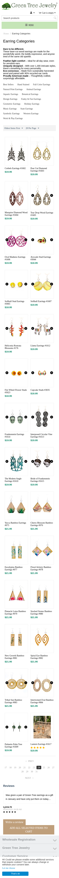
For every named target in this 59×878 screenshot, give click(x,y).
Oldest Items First (13, 128)
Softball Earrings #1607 (41, 301)
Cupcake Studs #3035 (40, 390)
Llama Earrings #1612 (40, 345)
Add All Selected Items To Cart (29, 829)
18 (10, 767)
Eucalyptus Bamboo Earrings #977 (13, 568)
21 (24, 767)
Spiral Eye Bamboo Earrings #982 (39, 656)
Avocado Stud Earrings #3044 (41, 258)
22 (29, 767)
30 (32, 771)
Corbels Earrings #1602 (15, 168)
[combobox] (29, 18)
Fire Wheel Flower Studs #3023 (16, 391)
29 (27, 771)
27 (53, 767)
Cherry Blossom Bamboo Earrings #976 (42, 524)
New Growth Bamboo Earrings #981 (14, 656)
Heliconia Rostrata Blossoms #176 (13, 346)
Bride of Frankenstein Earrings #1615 (40, 479)
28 (22, 771)
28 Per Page (32, 128)
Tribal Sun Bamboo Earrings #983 (13, 701)
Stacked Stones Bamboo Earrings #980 (41, 612)
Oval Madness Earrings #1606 (15, 258)
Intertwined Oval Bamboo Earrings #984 (42, 701)
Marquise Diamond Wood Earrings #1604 (16, 213)
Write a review (14, 822)
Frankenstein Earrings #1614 (14, 435)
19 (15, 767)
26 (49, 767)
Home (6, 33)
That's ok (15, 873)
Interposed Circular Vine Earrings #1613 (41, 435)
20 (20, 767)
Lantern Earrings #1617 (41, 744)
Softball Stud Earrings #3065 (14, 302)
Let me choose (8, 868)
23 (34, 767)
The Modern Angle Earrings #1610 (13, 479)
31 (36, 771)
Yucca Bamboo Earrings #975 (15, 524)
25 (44, 767)
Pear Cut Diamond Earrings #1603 (39, 169)
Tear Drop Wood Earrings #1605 (42, 214)
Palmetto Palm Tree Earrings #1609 (13, 745)
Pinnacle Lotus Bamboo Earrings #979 (15, 612)
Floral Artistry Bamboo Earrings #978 (41, 568)
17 (6, 767)
